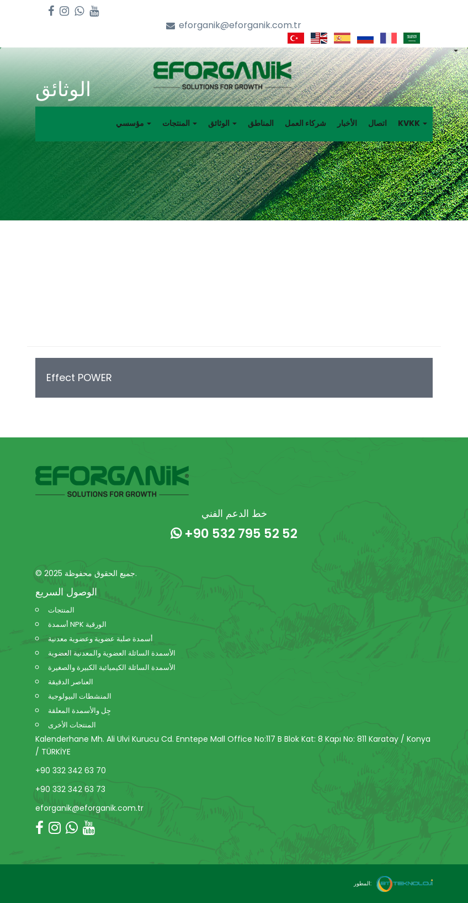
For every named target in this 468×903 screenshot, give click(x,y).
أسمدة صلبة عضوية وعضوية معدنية (100, 638)
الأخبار (347, 123)
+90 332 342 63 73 (70, 789)
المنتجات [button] (179, 123)
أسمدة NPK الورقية (77, 624)
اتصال (377, 123)
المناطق (261, 123)
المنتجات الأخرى (72, 725)
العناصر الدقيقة (70, 682)
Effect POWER (79, 377)
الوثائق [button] (222, 123)
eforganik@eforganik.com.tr (233, 25)
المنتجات (61, 610)
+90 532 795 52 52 (234, 533)
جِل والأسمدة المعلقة (79, 710)
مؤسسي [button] (133, 123)
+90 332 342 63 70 (70, 770)
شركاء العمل (305, 123)
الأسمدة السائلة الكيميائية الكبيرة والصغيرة (112, 667)
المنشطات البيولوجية (79, 696)
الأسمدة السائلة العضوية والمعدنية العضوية (112, 653)
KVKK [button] (412, 123)
